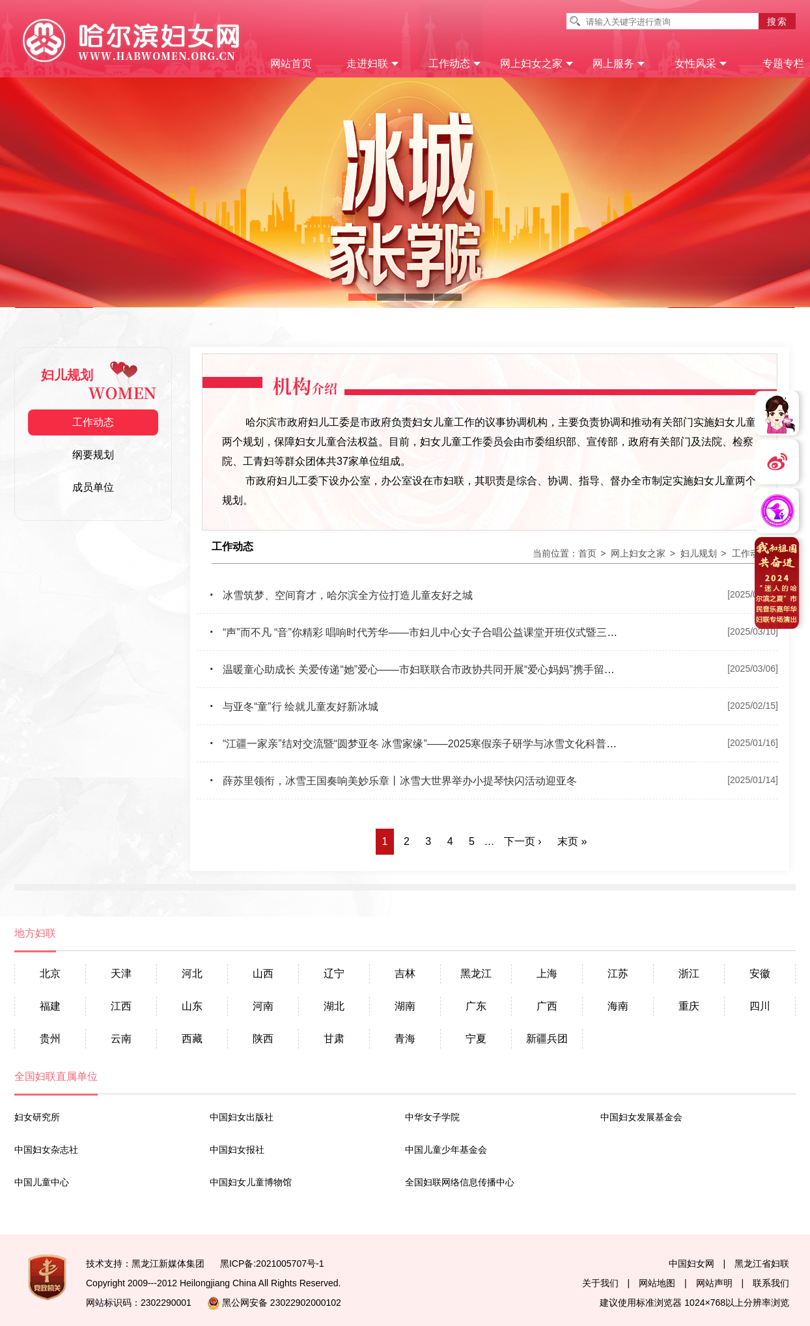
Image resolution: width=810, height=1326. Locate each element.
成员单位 (93, 487)
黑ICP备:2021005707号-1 (272, 1263)
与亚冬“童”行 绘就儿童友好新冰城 (294, 706)
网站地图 (657, 1283)
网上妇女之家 (537, 63)
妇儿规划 (698, 553)
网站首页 (291, 63)
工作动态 (454, 63)
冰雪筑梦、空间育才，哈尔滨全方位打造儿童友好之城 (341, 595)
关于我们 (600, 1283)
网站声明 (714, 1283)
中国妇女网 (691, 1263)
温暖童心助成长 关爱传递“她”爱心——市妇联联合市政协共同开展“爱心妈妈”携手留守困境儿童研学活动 (454, 669)
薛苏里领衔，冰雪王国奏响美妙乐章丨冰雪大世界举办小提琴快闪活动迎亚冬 (393, 780)
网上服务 (619, 63)
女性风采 (701, 63)
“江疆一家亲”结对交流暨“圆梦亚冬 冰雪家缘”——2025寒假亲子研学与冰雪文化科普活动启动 (429, 743)
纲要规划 (93, 454)
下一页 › (523, 841)
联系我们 (771, 1283)
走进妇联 (372, 63)
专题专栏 (783, 63)
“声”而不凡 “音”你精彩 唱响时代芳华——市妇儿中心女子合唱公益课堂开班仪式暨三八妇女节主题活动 (450, 632)
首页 (587, 553)
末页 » (572, 841)
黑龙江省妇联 (761, 1263)
